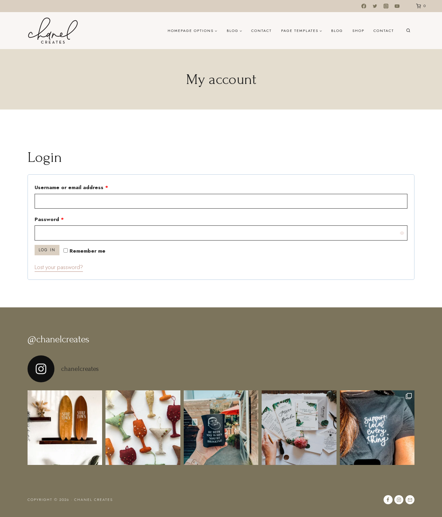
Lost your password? (59, 267)
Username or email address (83, 186)
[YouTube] (397, 6)
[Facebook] (364, 6)
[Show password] (402, 232)
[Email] (409, 499)
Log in (47, 250)
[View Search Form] (408, 31)
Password (61, 218)
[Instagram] (386, 6)
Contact (261, 30)
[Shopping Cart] (419, 6)
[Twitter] (375, 6)
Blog (337, 30)
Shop (358, 30)
